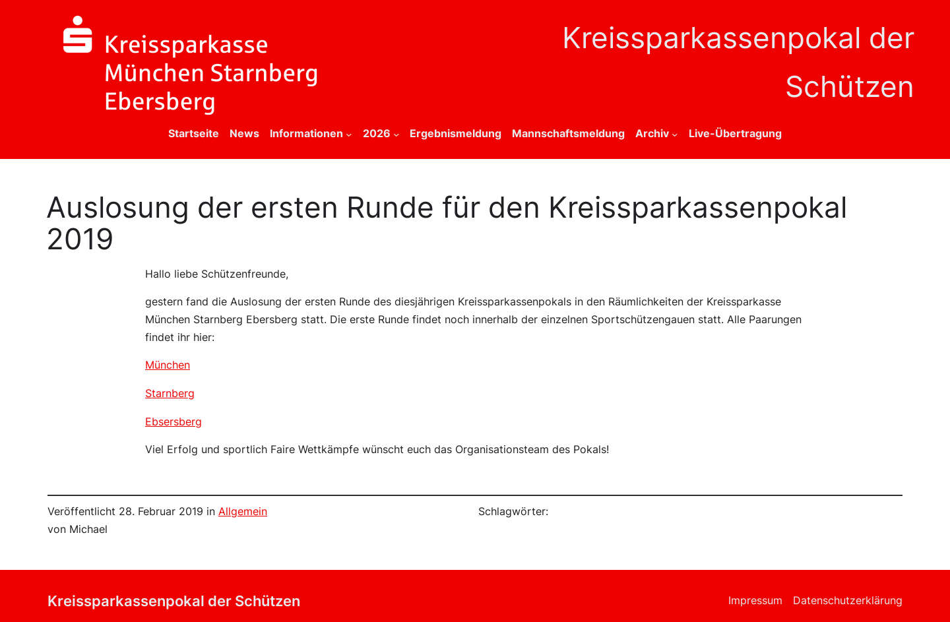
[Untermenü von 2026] (396, 134)
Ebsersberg (173, 422)
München (167, 365)
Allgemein (242, 511)
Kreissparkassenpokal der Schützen (174, 600)
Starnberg (170, 393)
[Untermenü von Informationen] (349, 134)
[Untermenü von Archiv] (675, 134)
